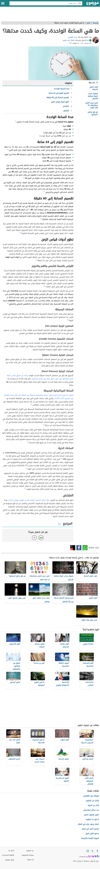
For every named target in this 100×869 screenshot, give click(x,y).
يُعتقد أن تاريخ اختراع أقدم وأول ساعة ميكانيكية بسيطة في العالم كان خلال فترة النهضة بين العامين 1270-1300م (38, 396)
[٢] (8, 149)
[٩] (31, 404)
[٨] (7, 303)
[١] (15, 121)
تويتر (72, 547)
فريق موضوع (9, 859)
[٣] (44, 191)
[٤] (29, 209)
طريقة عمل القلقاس (91, 796)
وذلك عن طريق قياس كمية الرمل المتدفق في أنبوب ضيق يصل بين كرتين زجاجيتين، (40, 377)
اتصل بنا (11, 850)
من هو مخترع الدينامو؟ (93, 113)
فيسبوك (78, 547)
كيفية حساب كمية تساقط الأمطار (93, 96)
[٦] (36, 260)
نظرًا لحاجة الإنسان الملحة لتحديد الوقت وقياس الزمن (28, 500)
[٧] (44, 286)
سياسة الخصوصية (28, 855)
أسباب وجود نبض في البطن (88, 824)
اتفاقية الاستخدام (8, 855)
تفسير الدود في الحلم (90, 829)
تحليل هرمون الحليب (91, 814)
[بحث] (79, 3)
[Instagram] (88, 851)
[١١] (25, 488)
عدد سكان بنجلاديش (91, 810)
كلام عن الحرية (93, 805)
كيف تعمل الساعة (94, 88)
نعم (41, 537)
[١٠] (26, 468)
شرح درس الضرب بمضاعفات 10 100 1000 (91, 105)
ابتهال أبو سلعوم (69, 40)
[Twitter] (92, 851)
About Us (30, 859)
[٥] (41, 219)
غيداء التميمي (72, 37)
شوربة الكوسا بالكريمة (90, 838)
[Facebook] (97, 851)
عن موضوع (30, 850)
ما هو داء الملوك (92, 819)
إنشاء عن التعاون (92, 800)
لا (34, 537)
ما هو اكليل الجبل (92, 833)
